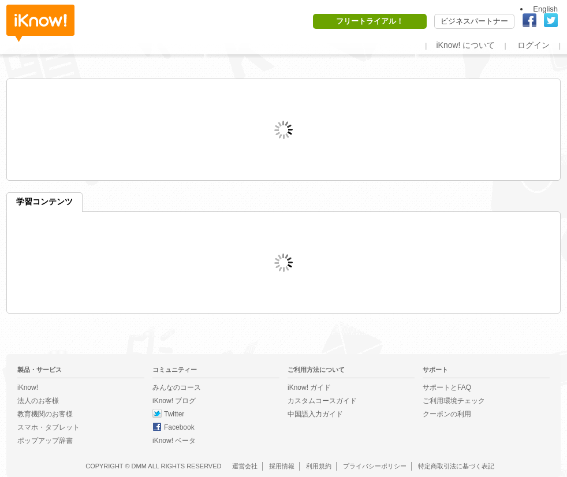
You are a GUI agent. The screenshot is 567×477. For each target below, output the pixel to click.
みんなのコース (176, 387)
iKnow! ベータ (174, 441)
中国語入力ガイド (315, 414)
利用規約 (318, 466)
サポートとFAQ (447, 387)
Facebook (179, 427)
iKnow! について (465, 45)
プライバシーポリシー (374, 466)
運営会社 (245, 466)
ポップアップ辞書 (45, 441)
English (545, 9)
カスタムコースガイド (322, 401)
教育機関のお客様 (45, 414)
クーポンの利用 (447, 414)
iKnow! (40, 23)
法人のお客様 (38, 401)
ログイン (533, 45)
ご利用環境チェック (454, 401)
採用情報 (281, 466)
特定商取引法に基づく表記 (456, 466)
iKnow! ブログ (174, 401)
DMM (139, 466)
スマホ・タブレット (48, 427)
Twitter (174, 414)
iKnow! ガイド (309, 387)
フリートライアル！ (370, 21)
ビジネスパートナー (474, 21)
